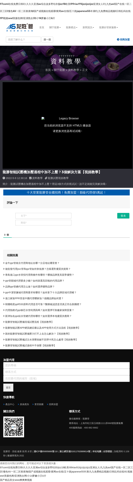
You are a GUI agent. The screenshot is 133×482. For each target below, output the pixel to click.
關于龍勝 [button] (55, 27)
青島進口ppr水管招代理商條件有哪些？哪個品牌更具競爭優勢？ (38, 274)
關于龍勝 (59, 69)
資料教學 (73, 69)
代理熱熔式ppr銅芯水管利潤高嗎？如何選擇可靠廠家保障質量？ (38, 310)
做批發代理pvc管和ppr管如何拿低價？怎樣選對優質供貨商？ (37, 269)
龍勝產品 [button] (71, 27)
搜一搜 (47, 39)
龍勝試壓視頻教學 (58, 178)
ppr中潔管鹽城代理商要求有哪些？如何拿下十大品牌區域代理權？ (40, 292)
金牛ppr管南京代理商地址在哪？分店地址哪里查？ (31, 263)
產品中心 (9, 404)
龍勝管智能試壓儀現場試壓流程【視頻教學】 (28, 322)
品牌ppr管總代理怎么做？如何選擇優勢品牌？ (29, 286)
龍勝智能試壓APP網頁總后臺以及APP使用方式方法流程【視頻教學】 (41, 327)
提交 (8, 387)
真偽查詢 (24, 404)
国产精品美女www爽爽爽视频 (16, 480)
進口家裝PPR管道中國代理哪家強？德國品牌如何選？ (33, 298)
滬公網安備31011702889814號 (74, 451)
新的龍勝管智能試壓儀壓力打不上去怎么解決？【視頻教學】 (37, 333)
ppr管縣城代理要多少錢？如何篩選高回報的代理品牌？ (33, 280)
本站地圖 (96, 451)
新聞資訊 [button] (88, 27)
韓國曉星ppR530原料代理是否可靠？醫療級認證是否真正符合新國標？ (42, 304)
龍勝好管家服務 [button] (108, 27)
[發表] (123, 215)
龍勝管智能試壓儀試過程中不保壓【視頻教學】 (29, 345)
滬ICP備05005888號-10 (45, 451)
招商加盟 (53, 404)
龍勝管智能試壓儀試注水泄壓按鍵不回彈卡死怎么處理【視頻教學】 (40, 339)
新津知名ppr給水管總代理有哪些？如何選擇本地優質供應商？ (37, 316)
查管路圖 (38, 404)
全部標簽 (107, 451)
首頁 (41, 27)
